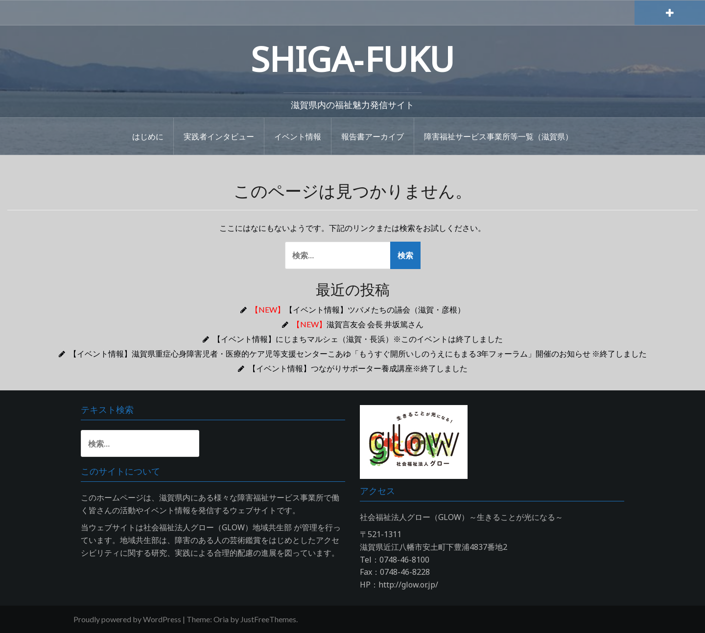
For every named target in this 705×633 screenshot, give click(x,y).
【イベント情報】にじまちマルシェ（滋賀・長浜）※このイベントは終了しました (358, 338)
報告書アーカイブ (372, 136)
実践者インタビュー (219, 136)
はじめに (148, 136)
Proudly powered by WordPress (127, 619)
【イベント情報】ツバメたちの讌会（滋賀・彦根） (358, 309)
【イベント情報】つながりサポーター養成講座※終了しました (358, 368)
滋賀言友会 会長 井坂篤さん (357, 324)
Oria (221, 619)
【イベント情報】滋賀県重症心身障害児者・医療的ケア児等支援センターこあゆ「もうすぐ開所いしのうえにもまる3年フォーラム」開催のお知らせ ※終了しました (358, 353)
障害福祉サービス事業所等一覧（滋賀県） (498, 136)
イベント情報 (297, 136)
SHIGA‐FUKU (352, 58)
